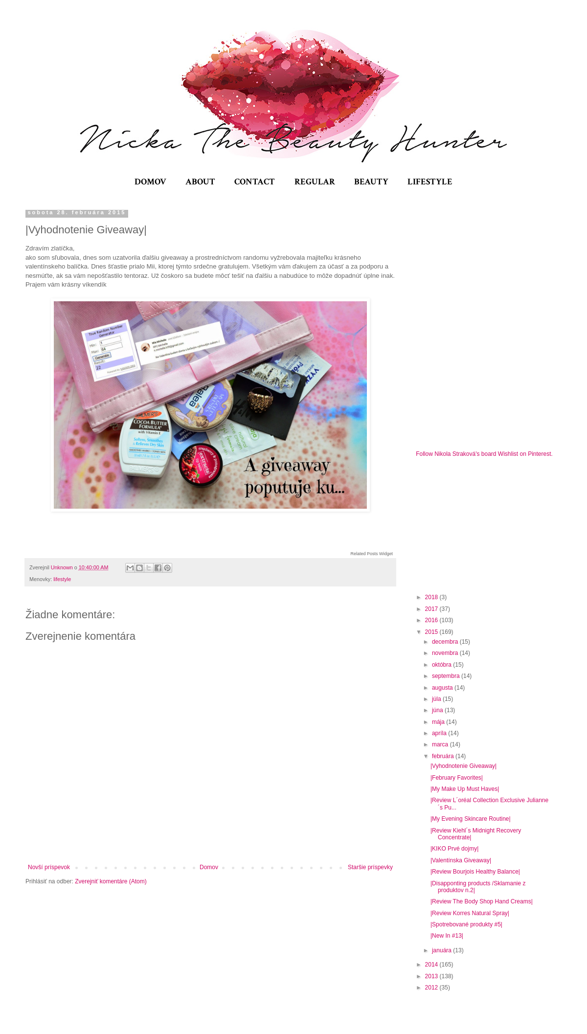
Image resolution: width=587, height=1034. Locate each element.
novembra (446, 653)
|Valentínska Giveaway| (460, 860)
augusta (443, 687)
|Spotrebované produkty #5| (466, 924)
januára (442, 950)
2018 (432, 597)
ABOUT (200, 181)
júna (438, 710)
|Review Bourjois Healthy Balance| (475, 871)
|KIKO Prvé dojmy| (454, 848)
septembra (446, 676)
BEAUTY (371, 181)
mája (439, 722)
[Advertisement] (489, 524)
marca (441, 744)
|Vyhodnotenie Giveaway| (463, 766)
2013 (432, 976)
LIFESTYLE (429, 181)
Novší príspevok (49, 867)
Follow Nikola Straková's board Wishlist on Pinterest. (484, 453)
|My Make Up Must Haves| (464, 789)
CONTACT (254, 181)
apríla (440, 733)
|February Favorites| (456, 777)
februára (443, 756)
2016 (432, 620)
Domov (209, 867)
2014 (432, 964)
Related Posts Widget (371, 553)
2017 (432, 609)
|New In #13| (446, 935)
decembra (446, 641)
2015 (432, 632)
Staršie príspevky (370, 867)
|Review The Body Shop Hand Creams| (481, 901)
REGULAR (314, 181)
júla (437, 699)
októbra (442, 664)
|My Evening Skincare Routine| (470, 818)
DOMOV (150, 181)
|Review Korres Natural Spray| (469, 913)
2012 (432, 987)
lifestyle (62, 579)
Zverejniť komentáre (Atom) (111, 881)
